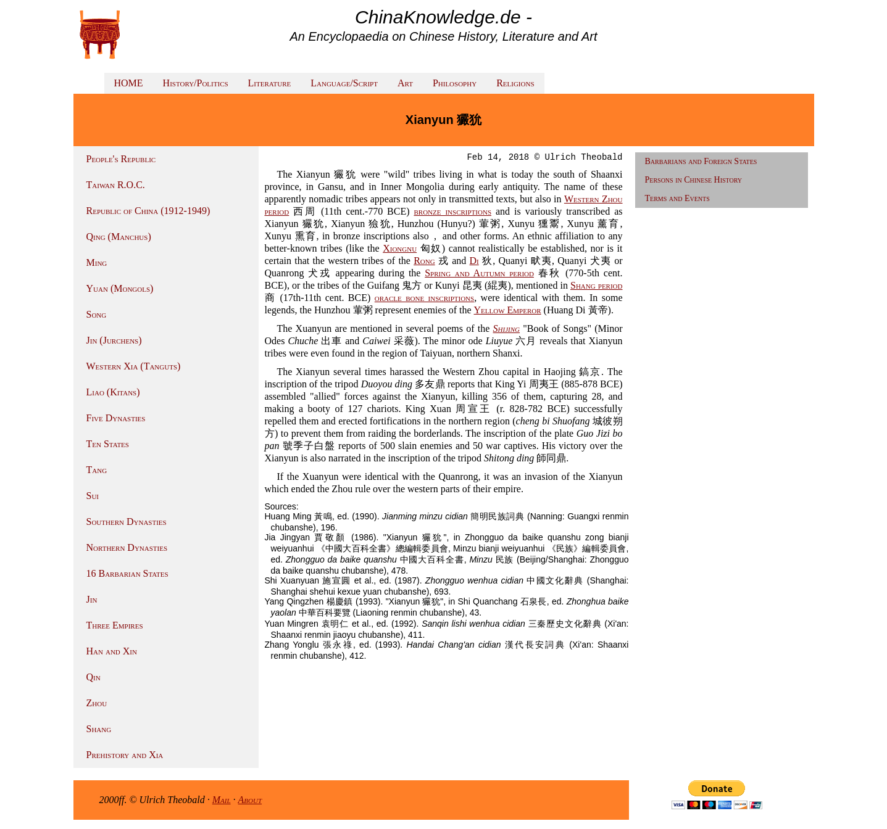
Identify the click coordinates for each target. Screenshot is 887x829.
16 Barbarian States (127, 573)
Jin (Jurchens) (114, 340)
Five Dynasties (116, 418)
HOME (128, 83)
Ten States (107, 444)
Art (405, 83)
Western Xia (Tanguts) (133, 366)
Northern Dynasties (127, 547)
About (250, 799)
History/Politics (195, 83)
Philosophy (455, 83)
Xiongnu (400, 248)
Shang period (596, 285)
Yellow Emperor (507, 310)
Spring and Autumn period (479, 273)
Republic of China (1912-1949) (148, 210)
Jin (92, 599)
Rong (424, 260)
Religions (515, 83)
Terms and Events (677, 198)
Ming (96, 262)
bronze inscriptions (452, 211)
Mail (221, 799)
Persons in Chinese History (694, 179)
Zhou (96, 703)
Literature (269, 83)
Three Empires (114, 625)
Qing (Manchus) (118, 236)
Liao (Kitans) (113, 392)
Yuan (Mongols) (120, 288)
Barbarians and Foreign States (701, 161)
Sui (92, 495)
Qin (93, 677)
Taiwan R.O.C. (115, 184)
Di (474, 260)
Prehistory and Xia (125, 754)
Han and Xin (111, 651)
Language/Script (344, 83)
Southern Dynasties (126, 521)
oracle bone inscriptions (424, 297)
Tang (96, 469)
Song (96, 314)
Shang (99, 729)
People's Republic (121, 159)
